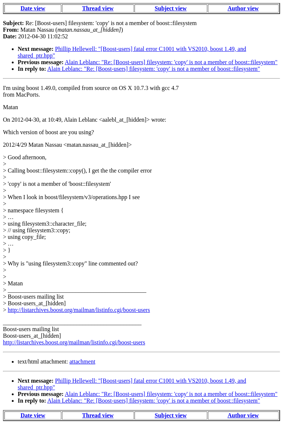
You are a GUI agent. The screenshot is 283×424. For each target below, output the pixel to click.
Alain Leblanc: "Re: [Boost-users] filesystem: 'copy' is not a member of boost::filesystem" (171, 62)
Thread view (97, 8)
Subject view (171, 8)
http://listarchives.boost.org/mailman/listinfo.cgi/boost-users (79, 310)
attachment (82, 361)
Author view (243, 8)
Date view (33, 8)
